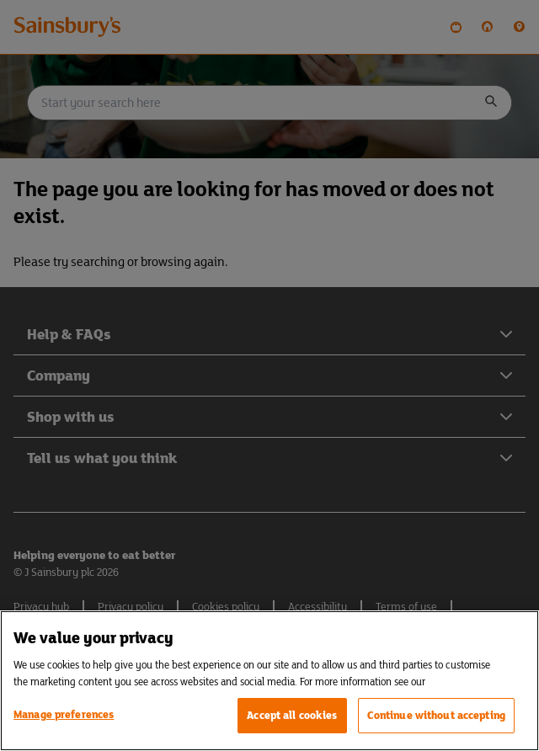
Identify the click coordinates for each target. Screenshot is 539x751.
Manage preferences (63, 714)
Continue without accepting (436, 715)
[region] (269, 680)
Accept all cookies (292, 715)
